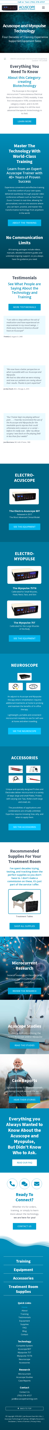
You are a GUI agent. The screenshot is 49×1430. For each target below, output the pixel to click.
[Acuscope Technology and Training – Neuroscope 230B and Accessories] (24, 671)
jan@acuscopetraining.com (24, 1398)
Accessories (23, 1278)
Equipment (23, 1270)
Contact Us (25, 1392)
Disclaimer (12, 1421)
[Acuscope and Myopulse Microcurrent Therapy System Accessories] (24, 764)
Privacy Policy (36, 1421)
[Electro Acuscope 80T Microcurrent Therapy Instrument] (24, 486)
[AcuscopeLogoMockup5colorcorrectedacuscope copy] (19, 6)
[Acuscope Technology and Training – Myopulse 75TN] (24, 565)
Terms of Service (23, 1421)
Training (23, 1261)
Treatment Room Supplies (23, 1289)
